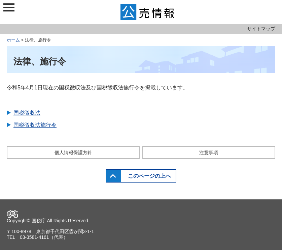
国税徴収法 (26, 113)
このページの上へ (149, 176)
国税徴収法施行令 (35, 125)
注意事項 (208, 152)
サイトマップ (261, 28)
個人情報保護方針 (73, 152)
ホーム (13, 40)
